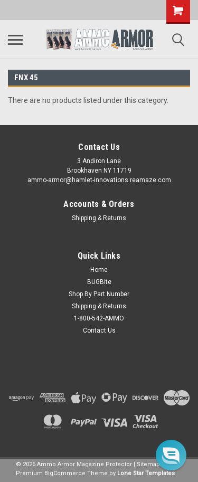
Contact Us (99, 330)
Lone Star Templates (146, 473)
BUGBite (99, 282)
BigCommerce (65, 473)
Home (99, 269)
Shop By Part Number (99, 294)
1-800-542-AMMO (99, 318)
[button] (171, 455)
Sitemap (148, 464)
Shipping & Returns (99, 218)
